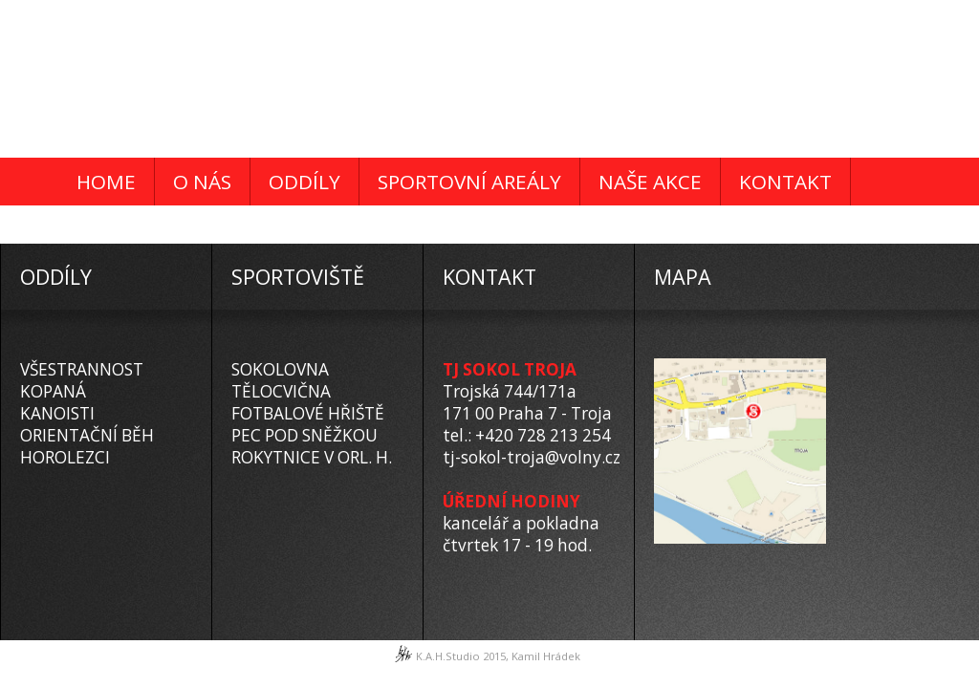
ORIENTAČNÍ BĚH (87, 435)
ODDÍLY (304, 181)
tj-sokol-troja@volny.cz (531, 457)
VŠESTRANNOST (81, 369)
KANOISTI (57, 413)
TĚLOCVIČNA (281, 391)
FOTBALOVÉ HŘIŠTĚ (307, 413)
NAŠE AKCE (650, 181)
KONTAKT (785, 181)
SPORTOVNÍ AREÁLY (469, 181)
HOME (106, 181)
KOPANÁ (53, 391)
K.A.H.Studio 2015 (461, 656)
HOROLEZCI (65, 457)
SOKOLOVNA (280, 369)
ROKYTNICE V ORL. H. (311, 457)
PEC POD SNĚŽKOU (304, 435)
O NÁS (202, 181)
